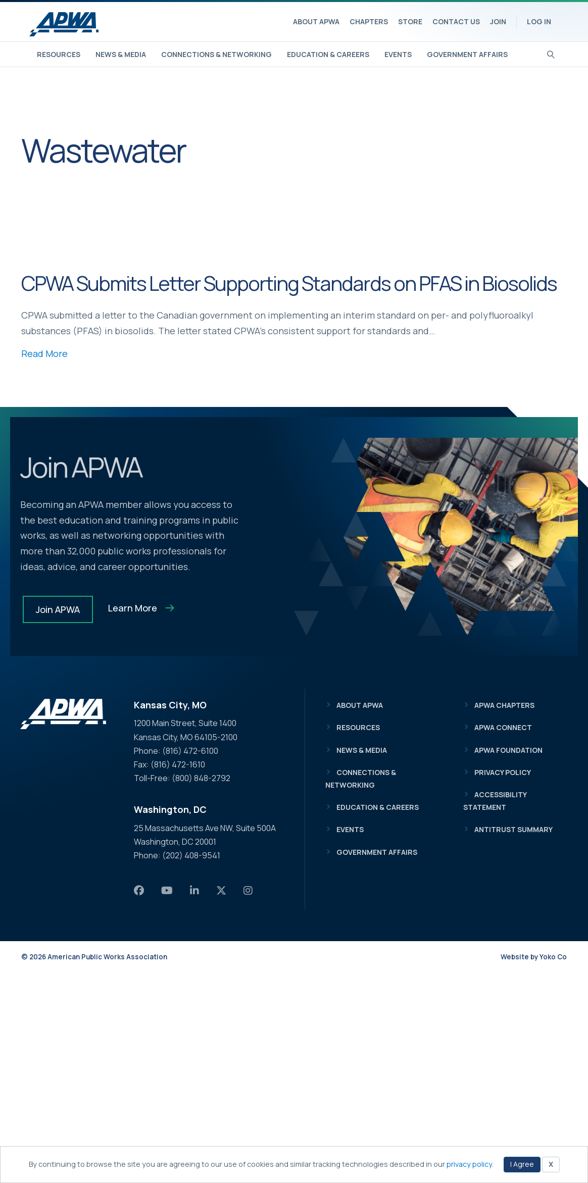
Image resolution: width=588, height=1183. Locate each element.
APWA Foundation (508, 750)
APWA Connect (503, 727)
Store (410, 21)
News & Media (120, 54)
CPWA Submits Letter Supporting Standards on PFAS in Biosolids (289, 283)
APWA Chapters (504, 705)
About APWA (316, 21)
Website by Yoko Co (534, 956)
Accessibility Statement (494, 801)
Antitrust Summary (513, 829)
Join (498, 21)
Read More (44, 353)
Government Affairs (467, 54)
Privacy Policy (502, 772)
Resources (58, 54)
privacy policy (469, 1164)
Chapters (369, 21)
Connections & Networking (216, 54)
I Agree (522, 1164)
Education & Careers (328, 54)
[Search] (551, 53)
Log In (539, 21)
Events (398, 54)
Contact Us (456, 21)
